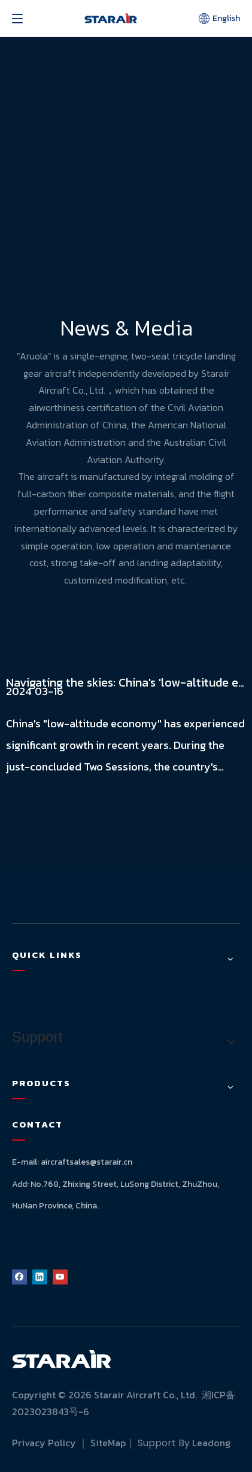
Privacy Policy (44, 1442)
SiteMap (108, 1442)
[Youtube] (60, 1276)
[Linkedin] (39, 1276)
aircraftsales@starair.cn (86, 1162)
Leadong (211, 1442)
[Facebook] (19, 1276)
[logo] (61, 1359)
